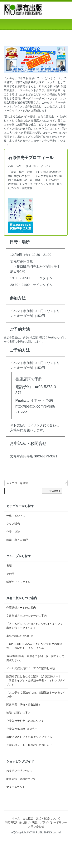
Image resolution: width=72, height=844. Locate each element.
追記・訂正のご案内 (18, 712)
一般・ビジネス (15, 515)
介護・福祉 (13, 531)
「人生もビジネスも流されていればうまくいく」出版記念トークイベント (35, 625)
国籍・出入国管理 (17, 539)
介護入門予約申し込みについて (25, 720)
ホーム (16, 818)
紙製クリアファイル (18, 581)
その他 (10, 573)
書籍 (9, 565)
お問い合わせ (36, 826)
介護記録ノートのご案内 (21, 607)
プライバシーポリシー (53, 822)
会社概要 (28, 818)
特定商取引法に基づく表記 (21, 822)
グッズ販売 (13, 523)
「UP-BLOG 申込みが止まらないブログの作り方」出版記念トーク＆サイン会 (34, 646)
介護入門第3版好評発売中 (21, 728)
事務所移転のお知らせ (19, 635)
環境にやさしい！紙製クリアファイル (29, 736)
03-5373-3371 (47, 456)
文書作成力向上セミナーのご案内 (26, 615)
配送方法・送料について (21, 778)
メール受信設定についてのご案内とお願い (31, 668)
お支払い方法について (19, 770)
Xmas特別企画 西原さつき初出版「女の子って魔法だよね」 (35, 658)
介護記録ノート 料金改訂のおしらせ (29, 745)
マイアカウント (15, 787)
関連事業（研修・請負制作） (23, 704)
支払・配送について (48, 818)
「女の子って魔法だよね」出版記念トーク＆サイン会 (35, 694)
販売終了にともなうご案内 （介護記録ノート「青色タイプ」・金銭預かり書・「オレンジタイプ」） (35, 680)
